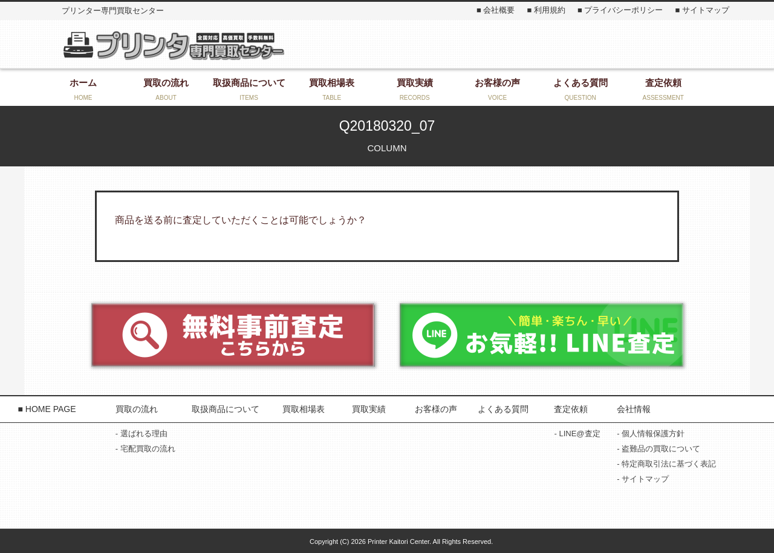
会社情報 (634, 409)
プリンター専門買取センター (173, 45)
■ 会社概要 (495, 10)
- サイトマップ (643, 478)
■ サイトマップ (702, 10)
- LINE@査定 (577, 433)
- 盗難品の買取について (658, 448)
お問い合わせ (605, 44)
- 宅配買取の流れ (145, 448)
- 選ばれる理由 (141, 433)
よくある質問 (503, 409)
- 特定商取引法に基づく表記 (666, 463)
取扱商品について (225, 409)
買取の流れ (136, 409)
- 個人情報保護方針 (651, 433)
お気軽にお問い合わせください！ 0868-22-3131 (407, 44)
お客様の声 (436, 409)
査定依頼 (571, 409)
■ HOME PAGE (47, 409)
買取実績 (369, 409)
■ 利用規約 (546, 10)
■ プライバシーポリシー (620, 10)
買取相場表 (303, 409)
